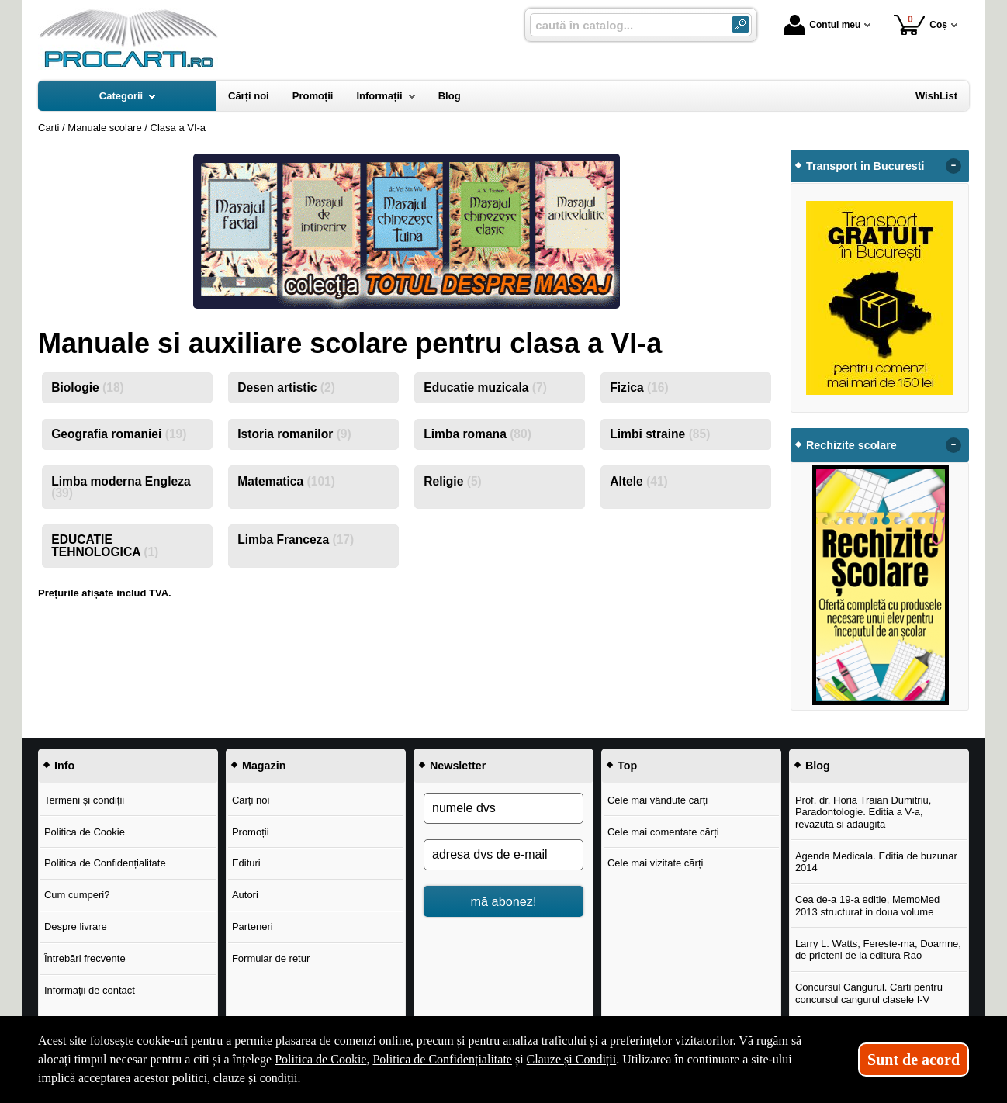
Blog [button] (817, 765)
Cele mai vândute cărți (657, 800)
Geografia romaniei (118, 434)
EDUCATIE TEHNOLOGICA (104, 545)
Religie (453, 481)
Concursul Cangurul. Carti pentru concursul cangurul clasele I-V (869, 993)
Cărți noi (250, 800)
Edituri (246, 863)
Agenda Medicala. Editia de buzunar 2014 (876, 862)
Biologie (87, 387)
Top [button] (627, 765)
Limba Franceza (295, 539)
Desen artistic (286, 387)
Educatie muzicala (485, 387)
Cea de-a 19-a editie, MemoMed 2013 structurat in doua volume (867, 906)
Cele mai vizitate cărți (655, 863)
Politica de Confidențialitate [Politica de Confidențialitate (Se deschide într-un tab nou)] (442, 1059)
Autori (245, 895)
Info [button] (64, 765)
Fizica (639, 387)
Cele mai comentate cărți (663, 832)
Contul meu (822, 25)
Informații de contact (89, 990)
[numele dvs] (503, 808)
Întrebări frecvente (85, 958)
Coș (920, 24)
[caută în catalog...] (624, 25)
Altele (639, 481)
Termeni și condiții (84, 800)
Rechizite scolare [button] (851, 445)
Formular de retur (271, 958)
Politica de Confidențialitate (105, 863)
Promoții (250, 832)
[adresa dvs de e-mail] (503, 854)
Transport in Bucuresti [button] (865, 166)
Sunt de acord (913, 1059)
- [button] (953, 166)
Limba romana (477, 434)
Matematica (286, 481)
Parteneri (252, 926)
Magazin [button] (263, 765)
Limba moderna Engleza (120, 487)
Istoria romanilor (294, 434)
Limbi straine (660, 434)
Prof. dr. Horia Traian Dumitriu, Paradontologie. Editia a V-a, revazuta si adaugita (863, 812)
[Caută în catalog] (740, 24)
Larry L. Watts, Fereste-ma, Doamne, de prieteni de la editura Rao (878, 950)
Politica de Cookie (84, 832)
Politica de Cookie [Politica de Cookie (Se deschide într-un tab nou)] (320, 1059)
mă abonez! (504, 901)
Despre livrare (75, 926)
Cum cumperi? (77, 895)
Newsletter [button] (458, 765)
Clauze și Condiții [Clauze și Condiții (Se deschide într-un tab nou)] (572, 1059)
